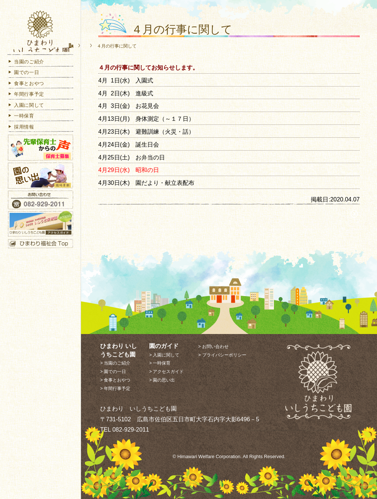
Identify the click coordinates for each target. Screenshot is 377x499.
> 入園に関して (164, 355)
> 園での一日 (113, 371)
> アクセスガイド (166, 371)
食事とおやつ (25, 93)
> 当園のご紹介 (115, 363)
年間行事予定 (25, 104)
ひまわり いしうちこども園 (40, 34)
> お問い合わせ (213, 346)
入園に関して (25, 115)
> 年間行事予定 (115, 388)
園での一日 (23, 82)
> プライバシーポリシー (222, 355)
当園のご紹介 (25, 71)
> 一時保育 (159, 363)
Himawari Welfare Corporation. (209, 456)
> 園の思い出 (162, 380)
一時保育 (20, 126)
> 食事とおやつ (115, 380)
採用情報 (20, 137)
